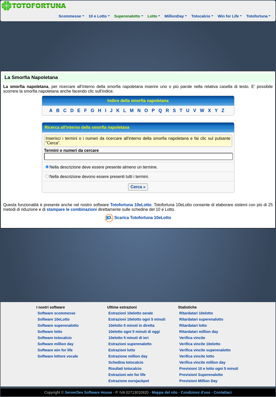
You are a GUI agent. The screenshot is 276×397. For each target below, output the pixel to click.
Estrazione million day (127, 356)
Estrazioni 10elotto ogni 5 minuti (136, 319)
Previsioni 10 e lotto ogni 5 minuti (208, 368)
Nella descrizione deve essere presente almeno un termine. (104, 167)
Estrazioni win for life (127, 375)
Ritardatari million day (198, 332)
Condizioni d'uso (195, 392)
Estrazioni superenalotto (129, 344)
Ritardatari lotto (193, 325)
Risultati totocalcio (124, 368)
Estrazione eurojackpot (128, 381)
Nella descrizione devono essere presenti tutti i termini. (99, 176)
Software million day (55, 344)
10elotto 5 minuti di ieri (128, 338)
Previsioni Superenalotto (201, 375)
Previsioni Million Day (198, 381)
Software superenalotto (58, 325)
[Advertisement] (138, 45)
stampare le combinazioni (72, 209)
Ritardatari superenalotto (201, 319)
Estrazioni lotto (121, 350)
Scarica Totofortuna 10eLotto (142, 218)
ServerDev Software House (88, 392)
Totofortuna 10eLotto (130, 205)
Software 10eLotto (53, 319)
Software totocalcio (54, 338)
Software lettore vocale (57, 356)
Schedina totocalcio (125, 362)
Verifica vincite (192, 338)
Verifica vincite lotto (196, 356)
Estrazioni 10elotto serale (130, 313)
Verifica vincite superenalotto (205, 350)
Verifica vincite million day (202, 362)
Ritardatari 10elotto (196, 313)
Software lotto (49, 332)
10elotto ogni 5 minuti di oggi (134, 332)
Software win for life (55, 350)
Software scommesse (56, 313)
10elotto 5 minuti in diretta (131, 325)
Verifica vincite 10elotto (199, 344)
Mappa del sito (164, 392)
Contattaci (223, 392)
